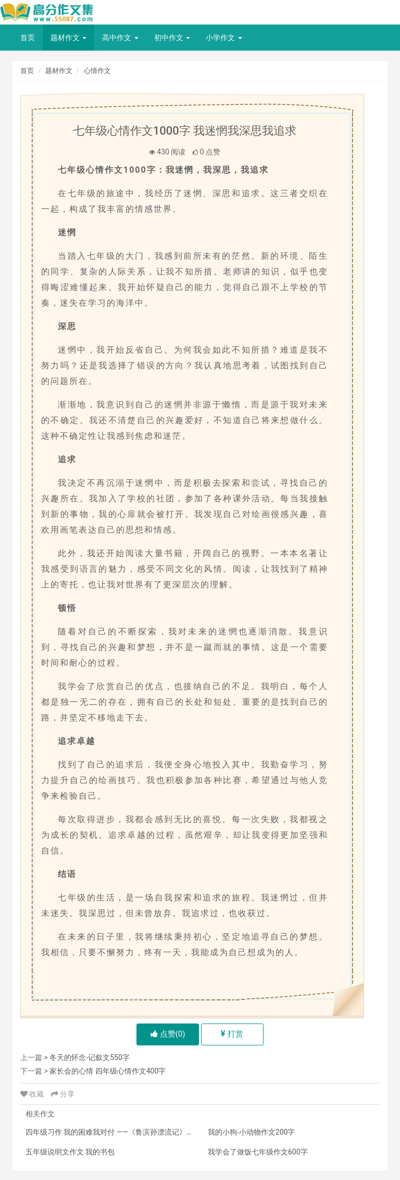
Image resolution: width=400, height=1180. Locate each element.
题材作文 (68, 37)
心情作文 (97, 71)
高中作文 (120, 37)
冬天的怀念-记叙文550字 (89, 1057)
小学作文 (224, 37)
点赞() (168, 1034)
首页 (27, 37)
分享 (62, 1094)
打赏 (232, 1034)
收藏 (33, 1094)
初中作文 (172, 37)
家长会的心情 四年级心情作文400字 (107, 1071)
